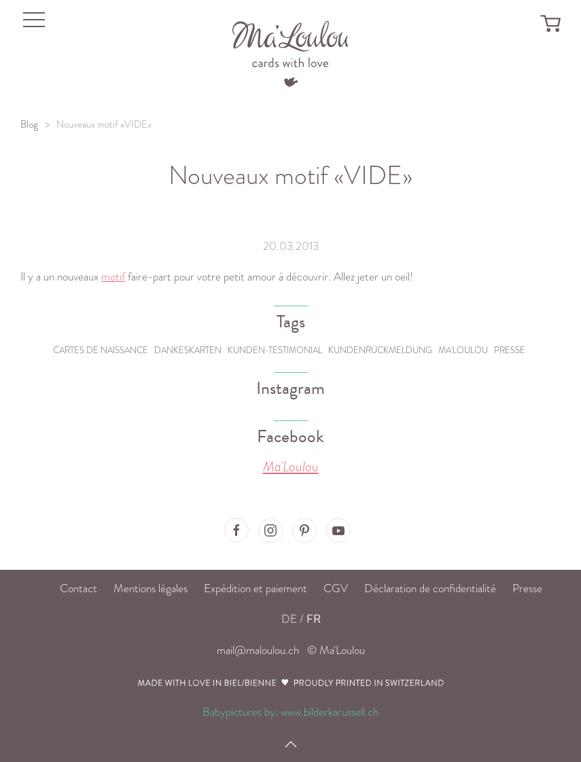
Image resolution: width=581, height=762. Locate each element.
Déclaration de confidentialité (430, 588)
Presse (509, 350)
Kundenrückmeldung (380, 350)
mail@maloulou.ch (258, 650)
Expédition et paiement (255, 588)
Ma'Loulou (463, 350)
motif (113, 276)
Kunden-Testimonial (275, 350)
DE (289, 619)
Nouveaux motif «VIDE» (104, 124)
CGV (335, 588)
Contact (78, 588)
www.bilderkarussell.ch (329, 712)
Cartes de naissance (100, 350)
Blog (29, 124)
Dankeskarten (188, 350)
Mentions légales (150, 588)
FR (313, 619)
